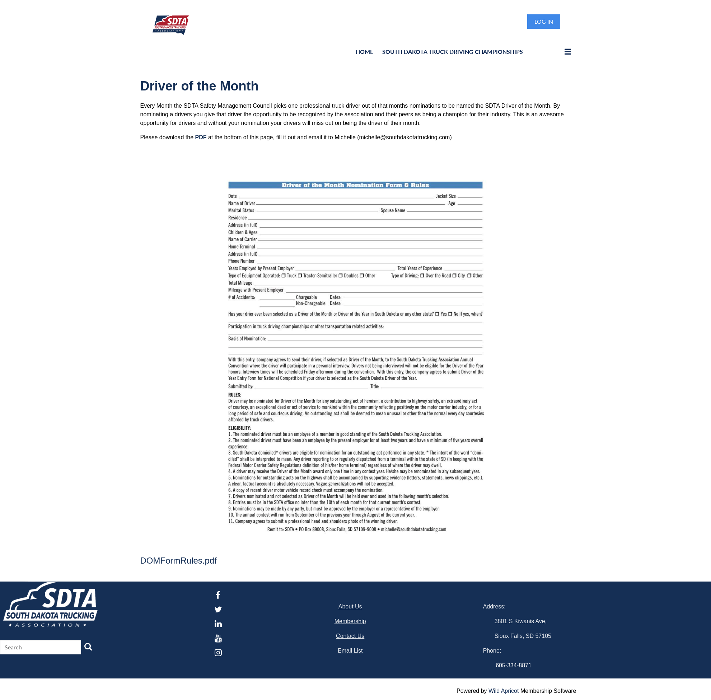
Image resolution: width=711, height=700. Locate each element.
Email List (350, 651)
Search (88, 646)
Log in (543, 21)
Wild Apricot (503, 691)
